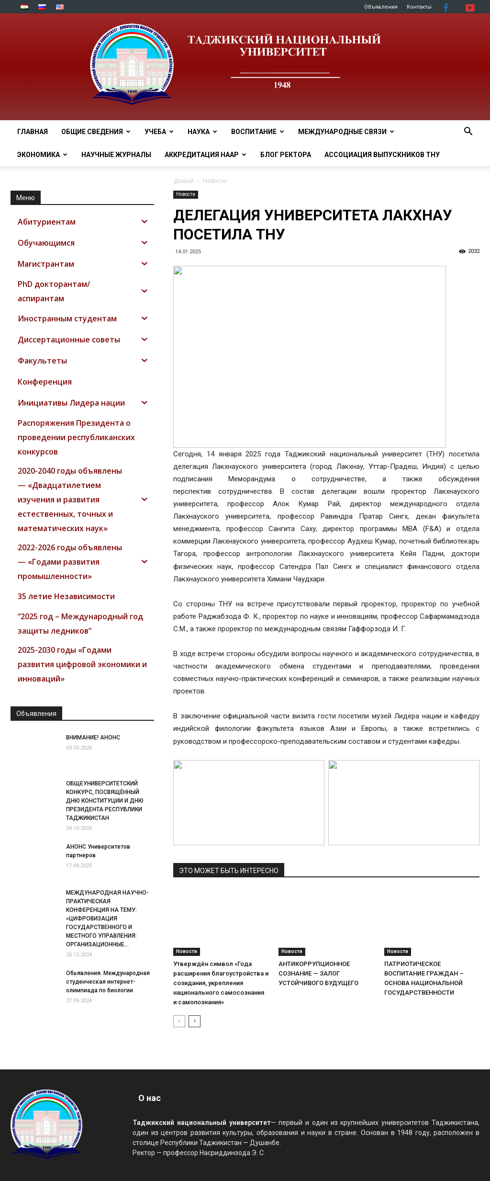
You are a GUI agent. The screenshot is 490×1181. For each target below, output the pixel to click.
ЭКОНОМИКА (42, 155)
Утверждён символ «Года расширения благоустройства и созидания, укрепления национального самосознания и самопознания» (220, 983)
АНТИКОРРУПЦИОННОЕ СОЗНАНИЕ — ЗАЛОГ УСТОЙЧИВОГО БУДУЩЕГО (318, 973)
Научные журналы (116, 155)
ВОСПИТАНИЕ (257, 132)
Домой (184, 181)
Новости (185, 194)
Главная (32, 132)
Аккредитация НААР (205, 155)
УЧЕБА (159, 132)
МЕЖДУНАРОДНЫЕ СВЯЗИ (346, 132)
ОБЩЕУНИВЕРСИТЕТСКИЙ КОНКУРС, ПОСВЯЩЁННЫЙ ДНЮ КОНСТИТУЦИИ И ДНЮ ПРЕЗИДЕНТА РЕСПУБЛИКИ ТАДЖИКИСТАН (105, 800)
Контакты (419, 7)
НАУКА (202, 132)
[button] (468, 132)
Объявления (381, 7)
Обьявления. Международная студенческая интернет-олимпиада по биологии (108, 982)
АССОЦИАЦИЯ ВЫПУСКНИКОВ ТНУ (382, 155)
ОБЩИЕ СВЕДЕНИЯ (96, 132)
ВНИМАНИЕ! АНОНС (93, 737)
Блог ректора (285, 155)
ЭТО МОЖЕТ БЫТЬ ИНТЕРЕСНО (228, 870)
